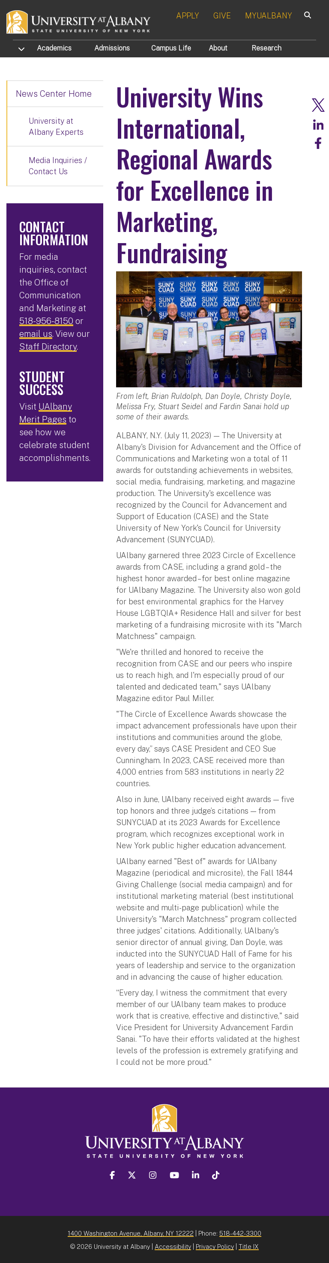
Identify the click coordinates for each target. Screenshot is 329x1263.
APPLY (187, 15)
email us (35, 334)
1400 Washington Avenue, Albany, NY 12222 (131, 1231)
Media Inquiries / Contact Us (58, 166)
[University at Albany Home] (78, 21)
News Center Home (54, 94)
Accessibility (173, 1244)
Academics (54, 48)
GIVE (222, 15)
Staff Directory (48, 347)
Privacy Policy (215, 1244)
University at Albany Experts (56, 126)
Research (266, 48)
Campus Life (171, 48)
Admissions (112, 48)
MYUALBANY (268, 15)
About (218, 48)
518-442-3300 (240, 1231)
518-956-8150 (46, 321)
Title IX (249, 1244)
